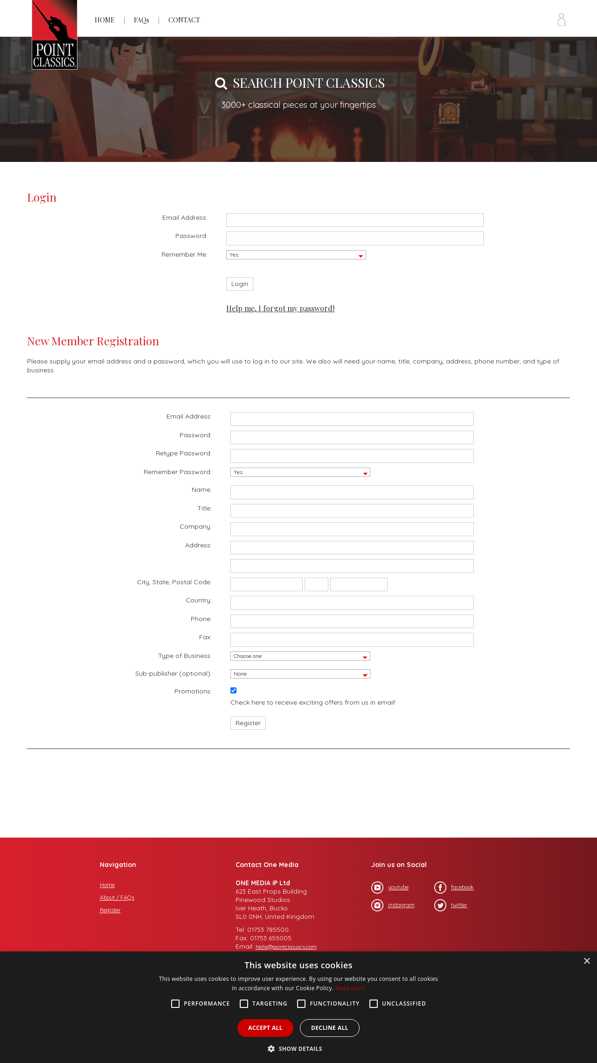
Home (107, 884)
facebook (454, 887)
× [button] (586, 961)
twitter (450, 905)
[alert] (298, 1007)
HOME (105, 19)
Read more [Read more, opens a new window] (350, 988)
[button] (298, 1048)
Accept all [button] (265, 1028)
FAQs (141, 19)
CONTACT (184, 19)
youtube (390, 887)
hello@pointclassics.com (286, 946)
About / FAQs (117, 897)
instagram (393, 905)
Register (110, 910)
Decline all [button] (329, 1028)
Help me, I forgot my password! (280, 308)
